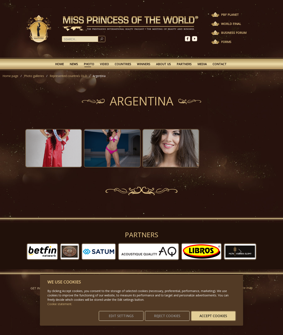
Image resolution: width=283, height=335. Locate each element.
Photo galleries (34, 76)
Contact (219, 64)
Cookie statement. (59, 299)
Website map (243, 288)
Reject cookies (174, 313)
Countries (123, 64)
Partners (184, 64)
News (74, 64)
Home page (10, 76)
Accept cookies (216, 313)
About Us (163, 64)
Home (59, 64)
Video (104, 64)
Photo (89, 64)
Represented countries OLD (68, 76)
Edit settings (132, 313)
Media (202, 64)
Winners (143, 64)
